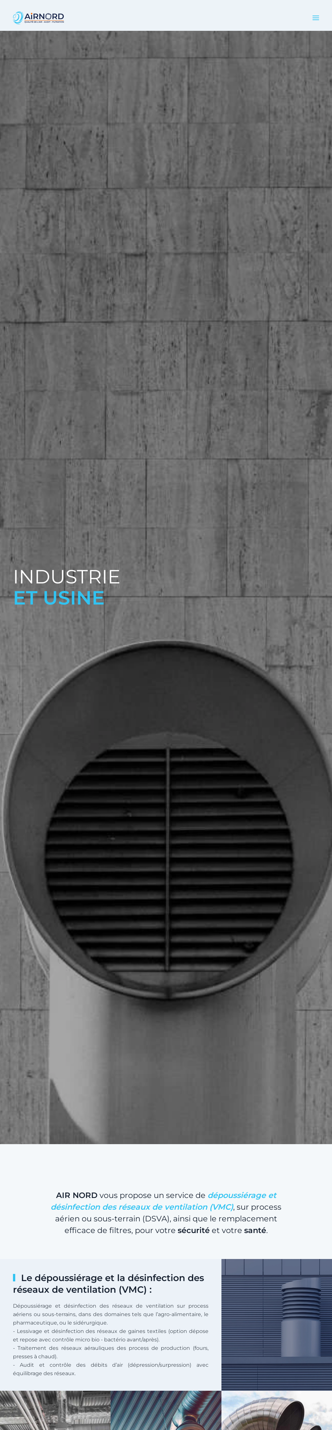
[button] (316, 18)
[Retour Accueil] (38, 18)
